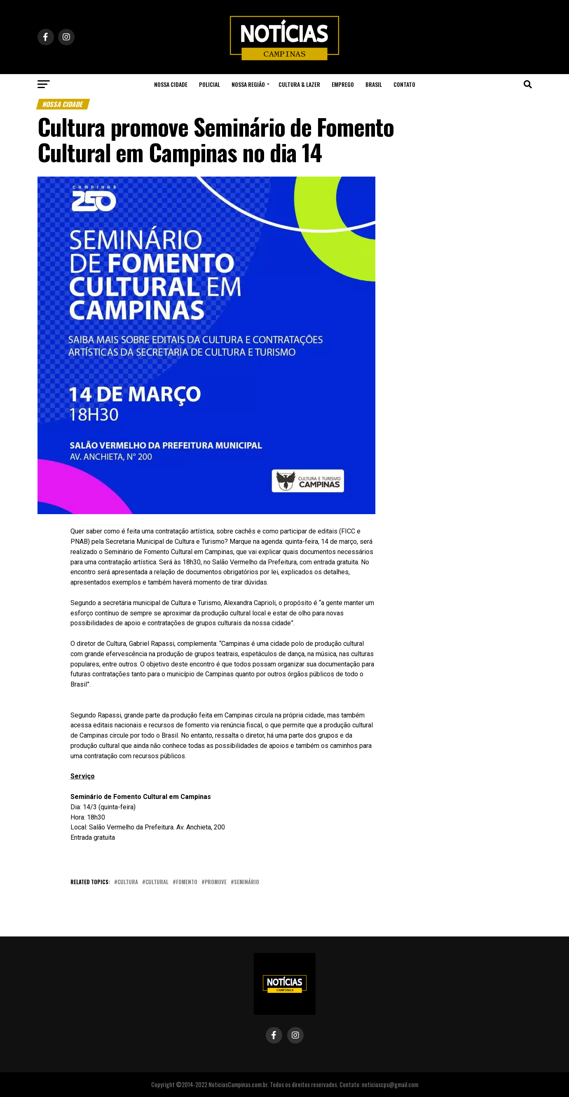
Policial (209, 84)
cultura (127, 882)
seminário (246, 882)
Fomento (186, 882)
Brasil (373, 84)
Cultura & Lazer (299, 84)
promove (216, 882)
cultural (157, 882)
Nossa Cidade (170, 84)
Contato (404, 84)
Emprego (343, 84)
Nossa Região (248, 84)
